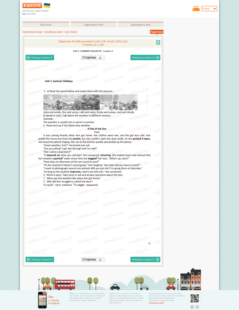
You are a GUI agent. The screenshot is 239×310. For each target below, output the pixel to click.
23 (145, 57)
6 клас (46, 24)
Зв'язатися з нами (156, 303)
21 (39, 57)
